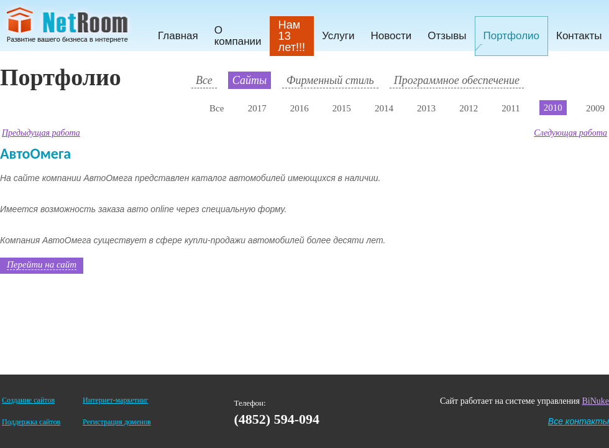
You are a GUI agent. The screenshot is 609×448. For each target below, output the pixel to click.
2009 (595, 108)
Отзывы (447, 36)
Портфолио (511, 36)
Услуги (338, 36)
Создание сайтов (28, 400)
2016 (299, 108)
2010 (553, 108)
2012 (468, 108)
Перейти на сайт (41, 264)
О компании (238, 35)
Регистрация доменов (116, 422)
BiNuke (595, 401)
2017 (257, 108)
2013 (426, 108)
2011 (510, 108)
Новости (390, 36)
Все (204, 80)
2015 (341, 108)
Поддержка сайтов (31, 422)
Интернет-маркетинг (115, 400)
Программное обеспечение (457, 80)
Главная (178, 36)
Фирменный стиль (330, 80)
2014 (384, 108)
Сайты (249, 80)
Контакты (579, 36)
